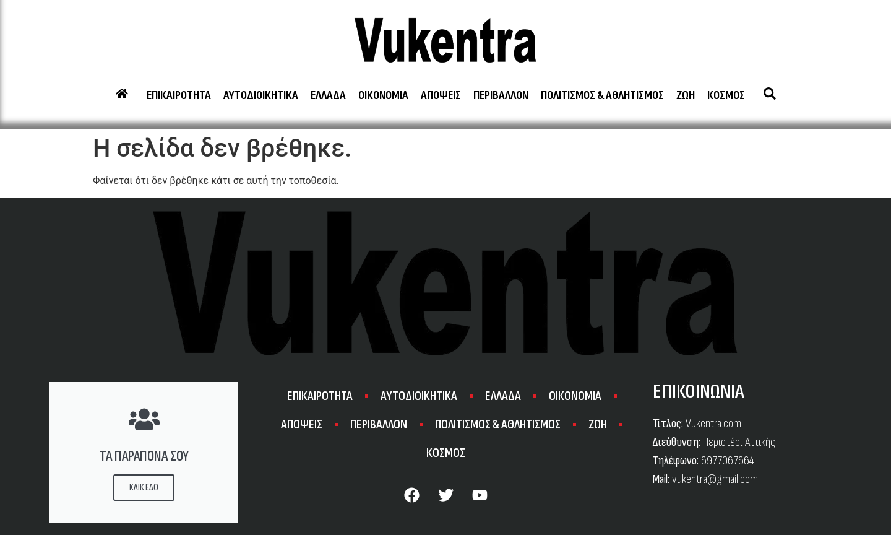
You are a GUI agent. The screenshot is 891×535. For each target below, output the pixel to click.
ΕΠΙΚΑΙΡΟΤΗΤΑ (179, 95)
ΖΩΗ (685, 95)
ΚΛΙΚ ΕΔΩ (143, 488)
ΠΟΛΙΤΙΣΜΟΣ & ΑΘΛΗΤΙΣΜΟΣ (602, 95)
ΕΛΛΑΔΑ (328, 95)
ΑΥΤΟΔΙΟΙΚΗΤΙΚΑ (260, 95)
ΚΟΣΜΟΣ (726, 95)
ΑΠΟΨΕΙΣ (441, 95)
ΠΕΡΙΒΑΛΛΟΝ (500, 95)
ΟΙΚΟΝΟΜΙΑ (383, 95)
